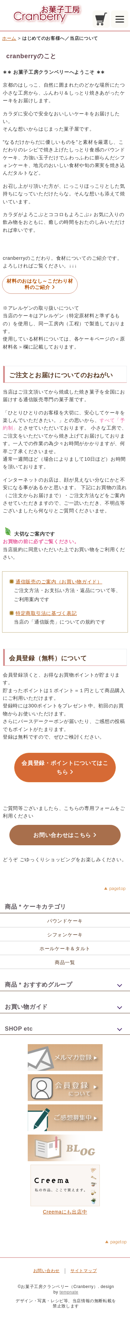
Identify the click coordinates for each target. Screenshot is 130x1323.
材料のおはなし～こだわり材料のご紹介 (40, 284)
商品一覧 (65, 962)
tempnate (69, 1292)
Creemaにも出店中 (65, 1209)
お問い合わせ (46, 1270)
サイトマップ (83, 1270)
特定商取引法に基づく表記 (46, 613)
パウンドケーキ (65, 921)
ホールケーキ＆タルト (65, 948)
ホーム (9, 38)
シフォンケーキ (65, 934)
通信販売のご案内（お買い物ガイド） (59, 581)
